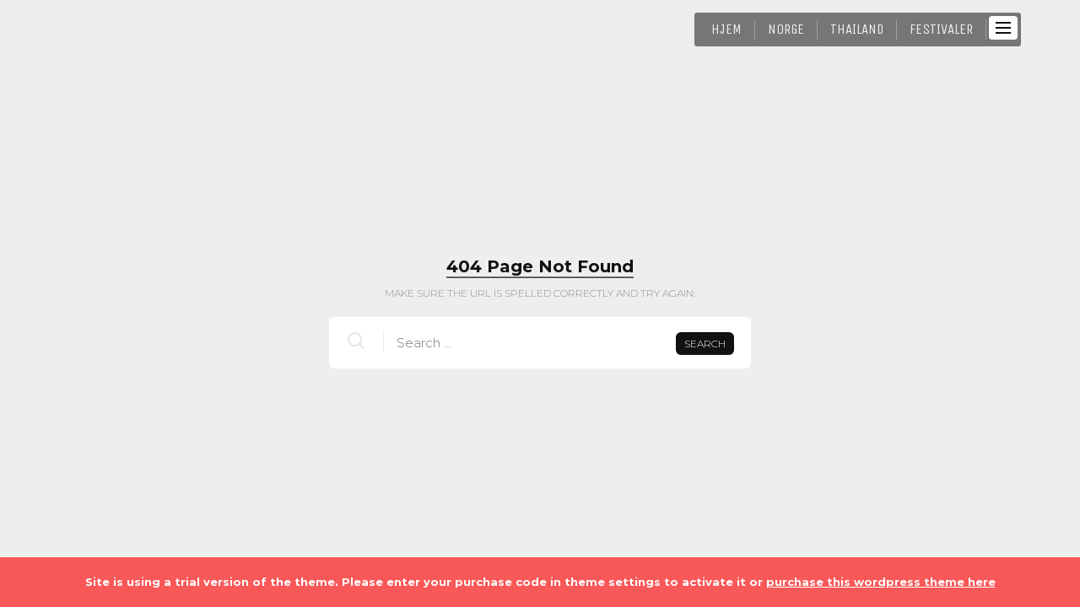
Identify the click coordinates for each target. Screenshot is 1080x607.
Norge (786, 29)
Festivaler (941, 29)
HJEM (726, 29)
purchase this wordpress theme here (881, 581)
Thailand (856, 29)
